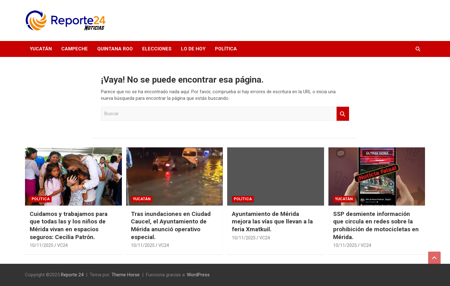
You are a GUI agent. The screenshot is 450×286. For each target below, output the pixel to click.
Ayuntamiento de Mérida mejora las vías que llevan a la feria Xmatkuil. (272, 221)
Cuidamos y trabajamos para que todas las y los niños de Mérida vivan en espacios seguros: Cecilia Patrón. (69, 225)
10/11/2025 (41, 245)
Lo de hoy (193, 49)
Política (226, 49)
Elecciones (157, 49)
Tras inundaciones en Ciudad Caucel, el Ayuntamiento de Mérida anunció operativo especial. (171, 225)
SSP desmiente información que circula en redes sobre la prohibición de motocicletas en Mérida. (376, 225)
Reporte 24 (72, 275)
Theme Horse (126, 275)
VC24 (62, 245)
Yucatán (41, 49)
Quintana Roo (115, 49)
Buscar (343, 114)
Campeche (74, 49)
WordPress (198, 275)
